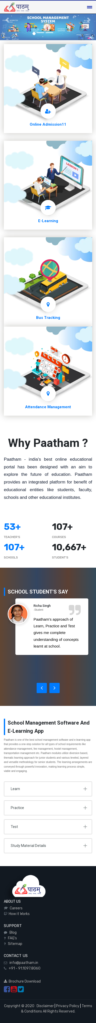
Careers (15, 908)
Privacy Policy (67, 1006)
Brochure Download (22, 981)
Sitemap (14, 944)
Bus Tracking (48, 317)
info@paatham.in (22, 963)
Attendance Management (48, 407)
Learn (15, 789)
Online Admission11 (48, 124)
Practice (17, 808)
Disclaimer (45, 1006)
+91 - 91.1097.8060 (23, 968)
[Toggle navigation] (89, 7)
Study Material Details (28, 846)
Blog (12, 932)
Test (14, 827)
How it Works (18, 914)
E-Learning (48, 221)
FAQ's (11, 938)
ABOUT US (12, 901)
